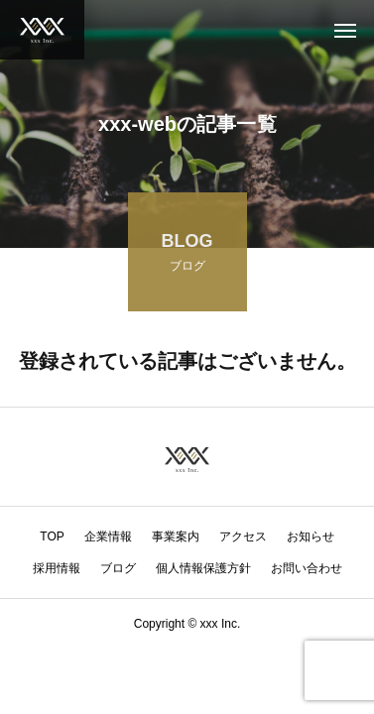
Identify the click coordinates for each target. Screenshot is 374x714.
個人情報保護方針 (203, 568)
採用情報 (56, 568)
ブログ (118, 568)
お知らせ (310, 536)
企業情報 (108, 536)
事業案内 (175, 536)
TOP (51, 536)
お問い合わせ (306, 568)
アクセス (243, 536)
